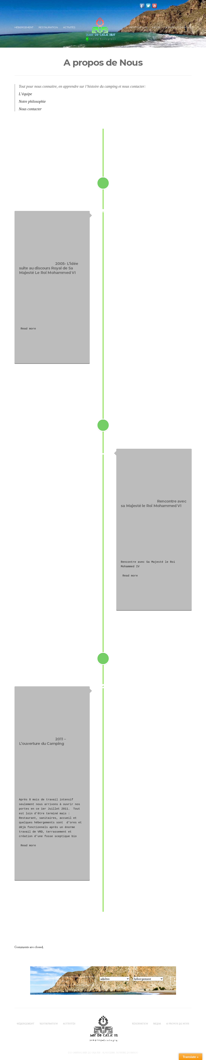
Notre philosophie (32, 101)
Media (156, 27)
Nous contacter (30, 109)
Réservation (138, 27)
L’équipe (25, 94)
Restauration (48, 27)
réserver (181, 981)
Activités (69, 27)
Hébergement (24, 27)
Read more (27, 329)
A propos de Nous (178, 27)
